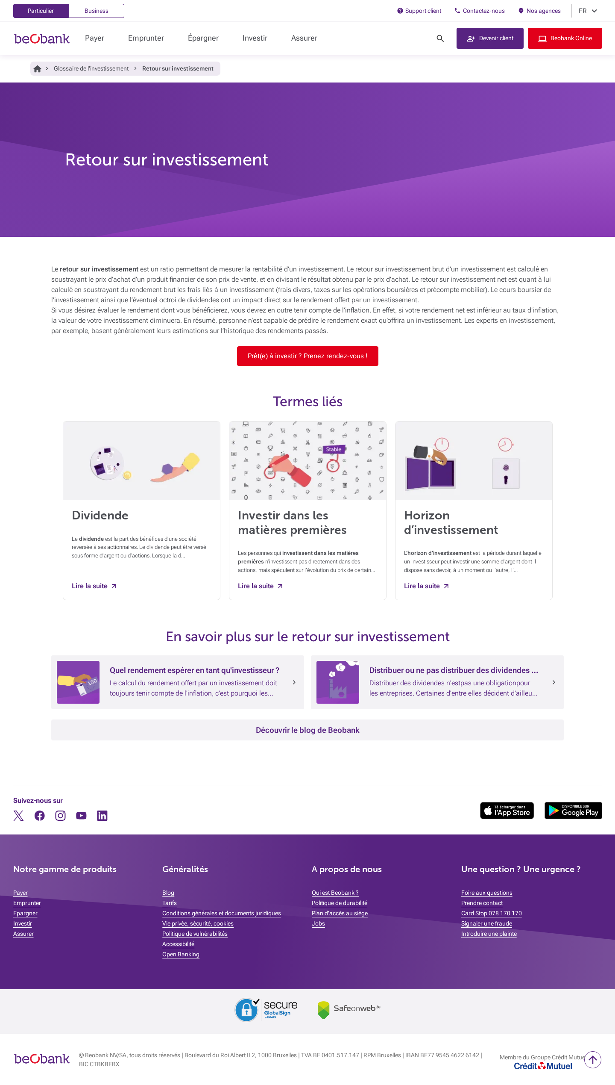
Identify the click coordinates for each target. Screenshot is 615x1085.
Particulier (41, 10)
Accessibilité (178, 944)
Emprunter (146, 37)
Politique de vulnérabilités (195, 933)
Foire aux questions (486, 892)
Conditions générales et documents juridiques (221, 913)
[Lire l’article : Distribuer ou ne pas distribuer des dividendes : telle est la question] (554, 682)
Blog (168, 892)
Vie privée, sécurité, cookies (198, 923)
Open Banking (180, 954)
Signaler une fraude (486, 923)
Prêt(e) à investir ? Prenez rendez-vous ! (308, 356)
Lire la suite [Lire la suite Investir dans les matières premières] (256, 586)
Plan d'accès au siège (340, 913)
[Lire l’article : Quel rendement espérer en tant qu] (294, 682)
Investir (255, 37)
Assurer (304, 37)
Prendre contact (482, 902)
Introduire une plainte (489, 933)
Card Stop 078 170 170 (491, 913)
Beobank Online (571, 38)
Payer (94, 37)
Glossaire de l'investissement (91, 68)
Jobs (318, 923)
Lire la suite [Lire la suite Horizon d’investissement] (422, 586)
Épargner (203, 37)
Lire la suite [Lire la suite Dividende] (90, 586)
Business (96, 10)
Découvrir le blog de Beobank (308, 729)
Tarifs (169, 902)
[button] (490, 38)
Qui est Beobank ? (335, 892)
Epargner (25, 913)
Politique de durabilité (339, 902)
